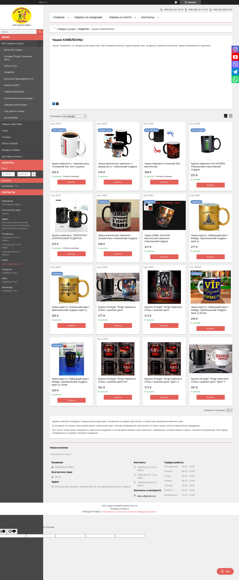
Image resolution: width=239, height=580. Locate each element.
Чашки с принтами (12, 124)
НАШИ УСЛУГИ (11, 85)
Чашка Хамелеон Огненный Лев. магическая (162, 165)
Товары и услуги (120, 17)
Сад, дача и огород (14, 111)
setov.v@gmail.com (11, 263)
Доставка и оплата (12, 156)
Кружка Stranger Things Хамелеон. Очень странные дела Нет (117, 380)
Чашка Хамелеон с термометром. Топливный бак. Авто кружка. (70, 165)
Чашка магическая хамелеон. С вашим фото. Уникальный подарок (117, 165)
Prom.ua (133, 506)
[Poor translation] (12, 531)
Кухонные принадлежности (18, 78)
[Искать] (40, 31)
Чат (225, 571)
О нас (5, 130)
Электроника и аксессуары (18, 98)
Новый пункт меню (61, 454)
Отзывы (6, 136)
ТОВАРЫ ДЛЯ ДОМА (14, 91)
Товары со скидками (88, 17)
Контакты (147, 17)
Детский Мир (11, 117)
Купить (71, 181)
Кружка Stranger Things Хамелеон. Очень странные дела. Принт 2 (163, 380)
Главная (58, 17)
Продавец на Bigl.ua (119, 509)
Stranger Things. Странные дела (18, 58)
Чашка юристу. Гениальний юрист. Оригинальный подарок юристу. (71, 309)
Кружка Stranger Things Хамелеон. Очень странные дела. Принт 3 (210, 380)
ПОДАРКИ (9, 72)
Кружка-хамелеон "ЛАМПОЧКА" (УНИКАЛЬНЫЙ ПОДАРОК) (69, 237)
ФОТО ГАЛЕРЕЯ (10, 143)
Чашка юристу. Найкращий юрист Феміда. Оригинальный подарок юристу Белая (209, 310)
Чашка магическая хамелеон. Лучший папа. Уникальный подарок (117, 237)
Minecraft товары (13, 49)
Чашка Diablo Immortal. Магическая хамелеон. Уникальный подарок (157, 238)
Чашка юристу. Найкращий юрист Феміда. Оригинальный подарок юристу (209, 238)
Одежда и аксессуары (15, 104)
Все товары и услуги (12, 43)
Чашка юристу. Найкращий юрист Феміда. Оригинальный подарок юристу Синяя (70, 381)
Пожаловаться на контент (114, 512)
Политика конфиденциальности (142, 512)
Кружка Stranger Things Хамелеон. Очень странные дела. (117, 309)
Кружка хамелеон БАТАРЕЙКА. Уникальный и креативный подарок (208, 166)
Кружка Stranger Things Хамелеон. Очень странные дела (163, 309)
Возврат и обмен (11, 149)
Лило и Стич (10, 65)
